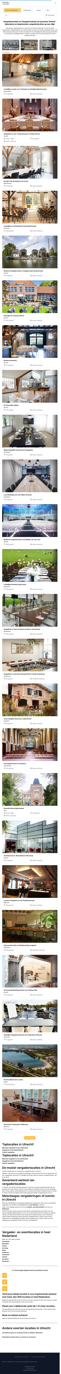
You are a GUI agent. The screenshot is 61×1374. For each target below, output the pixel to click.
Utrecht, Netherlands (12, 10)
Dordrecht (5, 1259)
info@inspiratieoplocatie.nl (30, 1370)
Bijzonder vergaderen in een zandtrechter (15, 1148)
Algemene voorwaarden (22, 1357)
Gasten (40, 10)
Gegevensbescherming (38, 1357)
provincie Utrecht (38, 1207)
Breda (4, 1250)
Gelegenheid (28, 10)
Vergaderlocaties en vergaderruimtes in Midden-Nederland (22, 1332)
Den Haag (5, 1248)
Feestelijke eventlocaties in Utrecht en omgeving (19, 1337)
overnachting (33, 1205)
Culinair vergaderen (8, 1152)
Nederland (5, 1209)
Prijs (48, 10)
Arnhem (4, 1257)
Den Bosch (5, 1261)
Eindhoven (5, 1252)
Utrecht (29, 1207)
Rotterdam (5, 1243)
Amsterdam (5, 1241)
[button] (29, 75)
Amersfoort (5, 1254)
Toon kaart (50, 15)
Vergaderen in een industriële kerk (12, 1150)
